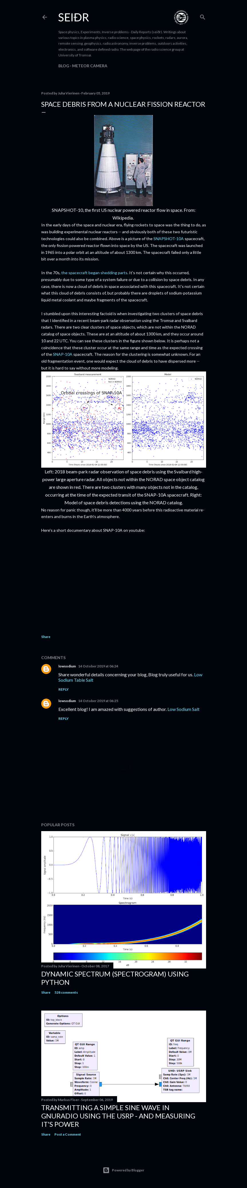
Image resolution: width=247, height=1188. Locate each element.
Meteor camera (89, 65)
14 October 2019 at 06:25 (98, 701)
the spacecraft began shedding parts (94, 272)
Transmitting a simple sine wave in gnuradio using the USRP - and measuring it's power (118, 1115)
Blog (63, 65)
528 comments (66, 992)
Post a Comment (67, 1134)
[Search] (202, 15)
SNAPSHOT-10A (168, 238)
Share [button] (45, 636)
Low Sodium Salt (183, 709)
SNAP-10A (62, 354)
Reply (63, 689)
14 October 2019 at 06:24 (98, 666)
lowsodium (67, 666)
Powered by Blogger (123, 1170)
